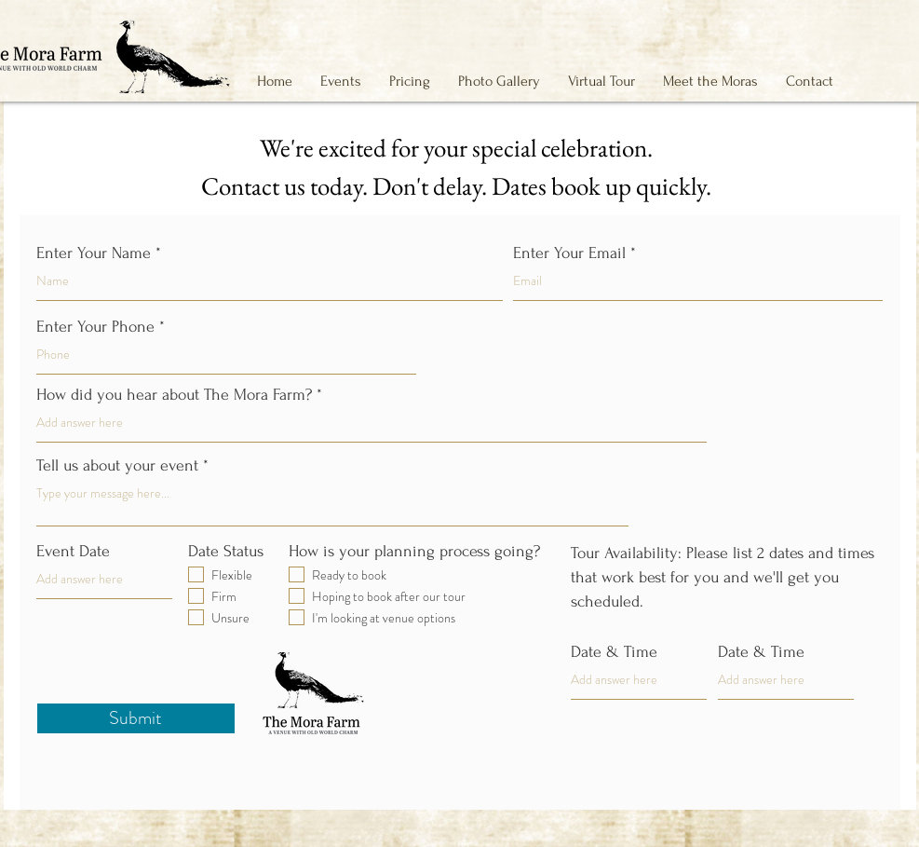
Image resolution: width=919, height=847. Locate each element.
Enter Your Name (93, 253)
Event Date (73, 551)
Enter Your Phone (95, 327)
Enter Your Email (569, 253)
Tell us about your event (117, 466)
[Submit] (136, 718)
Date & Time (614, 652)
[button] (340, 81)
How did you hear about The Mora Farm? (174, 395)
